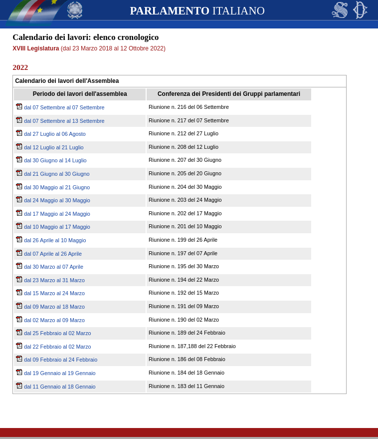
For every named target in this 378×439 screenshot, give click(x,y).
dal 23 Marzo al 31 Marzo (50, 280)
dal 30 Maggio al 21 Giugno (53, 187)
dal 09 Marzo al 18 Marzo (50, 307)
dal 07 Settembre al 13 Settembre (60, 121)
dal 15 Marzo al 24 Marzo (50, 293)
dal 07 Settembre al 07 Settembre (60, 107)
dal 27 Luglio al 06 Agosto (51, 134)
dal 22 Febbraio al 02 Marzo (53, 347)
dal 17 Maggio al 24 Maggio (53, 214)
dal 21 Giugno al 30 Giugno (52, 174)
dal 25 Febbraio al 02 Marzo (53, 333)
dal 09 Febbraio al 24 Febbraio (56, 360)
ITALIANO (197, 10)
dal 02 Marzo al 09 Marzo (50, 320)
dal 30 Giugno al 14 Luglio (51, 160)
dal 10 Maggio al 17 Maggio (53, 227)
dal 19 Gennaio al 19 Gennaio (55, 373)
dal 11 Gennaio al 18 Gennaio (55, 387)
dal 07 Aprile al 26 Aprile (49, 254)
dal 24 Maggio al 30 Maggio (53, 200)
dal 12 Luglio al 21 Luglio (49, 147)
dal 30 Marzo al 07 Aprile (49, 267)
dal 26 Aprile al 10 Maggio (51, 240)
